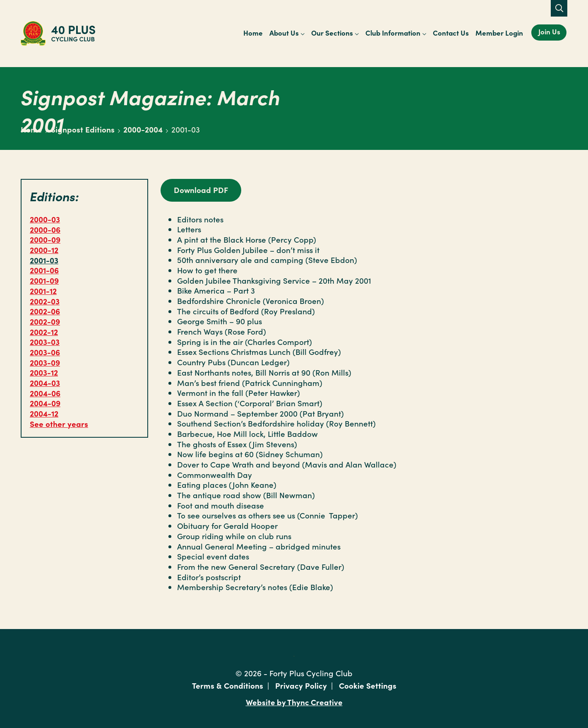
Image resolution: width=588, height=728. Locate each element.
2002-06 (45, 310)
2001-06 (44, 269)
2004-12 (44, 413)
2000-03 (45, 218)
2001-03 (44, 259)
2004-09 (45, 402)
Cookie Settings (367, 685)
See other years (59, 423)
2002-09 (45, 321)
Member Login (499, 33)
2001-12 (43, 290)
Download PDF (201, 189)
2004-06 (45, 392)
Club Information (392, 33)
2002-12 (44, 331)
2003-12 (44, 372)
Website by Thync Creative (294, 701)
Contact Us (451, 33)
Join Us (549, 31)
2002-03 (45, 300)
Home (253, 33)
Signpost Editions (83, 129)
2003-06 (45, 351)
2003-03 (45, 341)
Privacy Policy (301, 685)
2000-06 (45, 229)
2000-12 (44, 249)
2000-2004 (143, 129)
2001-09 (44, 280)
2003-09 (45, 362)
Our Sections (332, 33)
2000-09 (45, 239)
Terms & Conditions (227, 685)
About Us (284, 33)
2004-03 (45, 382)
